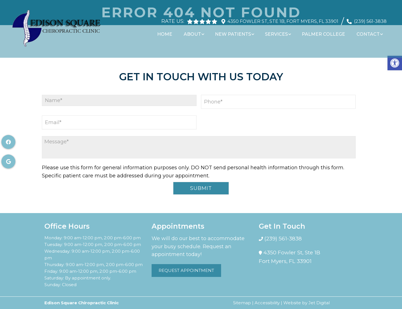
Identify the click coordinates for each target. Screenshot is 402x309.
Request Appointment (186, 270)
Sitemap (242, 302)
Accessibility (267, 302)
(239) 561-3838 (370, 18)
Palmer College (325, 31)
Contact (369, 31)
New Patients (236, 31)
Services (278, 31)
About (196, 31)
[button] (394, 63)
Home (169, 31)
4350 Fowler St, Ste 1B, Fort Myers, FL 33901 (283, 18)
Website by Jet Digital (306, 302)
